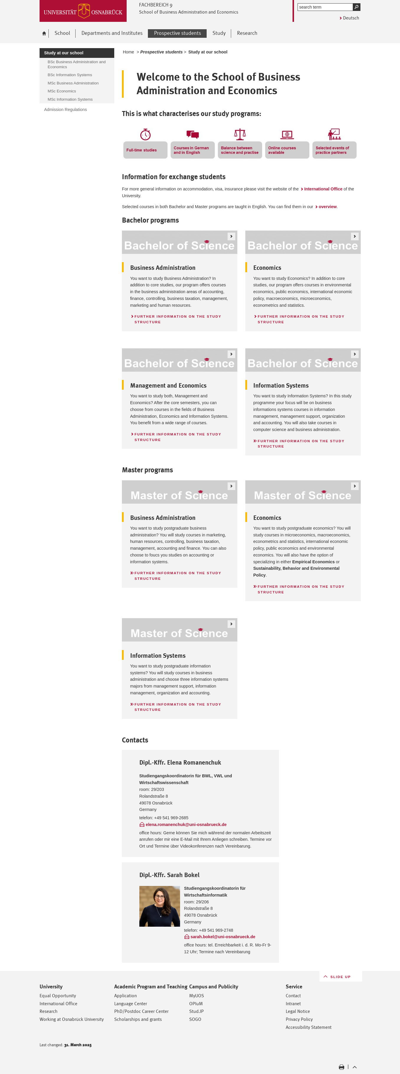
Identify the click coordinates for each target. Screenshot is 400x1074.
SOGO (195, 1019)
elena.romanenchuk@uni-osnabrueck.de (186, 824)
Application (125, 995)
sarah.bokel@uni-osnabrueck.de (223, 936)
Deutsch (351, 18)
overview (328, 206)
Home (128, 52)
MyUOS (196, 995)
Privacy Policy (299, 1019)
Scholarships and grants (138, 1019)
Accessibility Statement (309, 1027)
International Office (323, 189)
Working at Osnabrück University (72, 1019)
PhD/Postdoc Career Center (141, 1011)
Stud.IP (196, 1011)
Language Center (130, 1003)
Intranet (293, 1003)
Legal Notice (298, 1011)
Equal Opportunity (58, 995)
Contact (293, 995)
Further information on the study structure (178, 319)
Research (49, 1011)
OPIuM (196, 1003)
